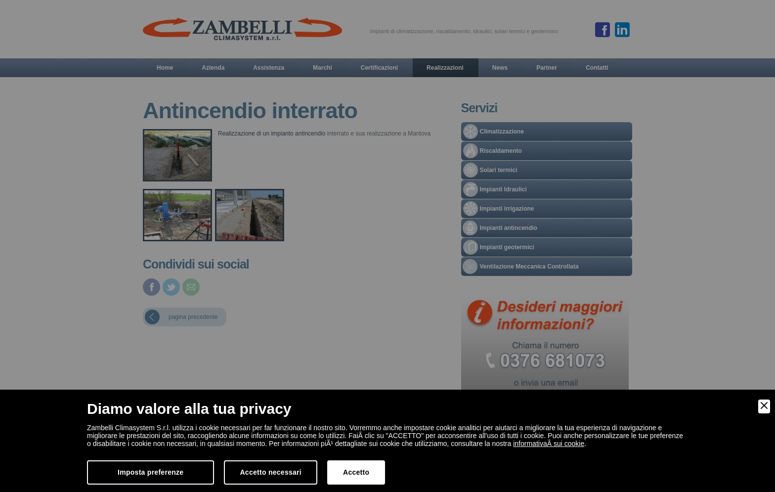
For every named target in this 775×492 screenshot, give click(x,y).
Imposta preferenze (150, 472)
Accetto (356, 472)
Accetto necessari (270, 472)
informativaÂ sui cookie (548, 443)
